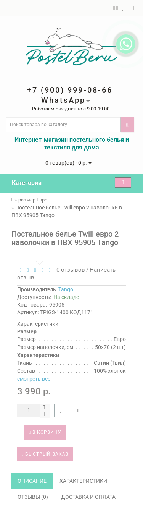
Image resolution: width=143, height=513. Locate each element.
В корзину (45, 432)
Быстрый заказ (45, 454)
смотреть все (33, 379)
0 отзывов (69, 269)
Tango (65, 289)
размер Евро (32, 200)
